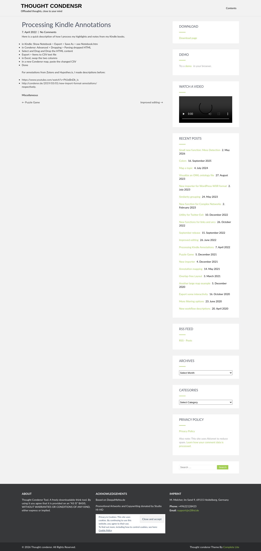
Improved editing (151, 102)
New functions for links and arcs (197, 221)
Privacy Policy (187, 431)
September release (189, 232)
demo (188, 66)
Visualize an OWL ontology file (196, 175)
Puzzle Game (31, 102)
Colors (183, 160)
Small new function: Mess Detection (199, 150)
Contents (231, 8)
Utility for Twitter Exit (191, 214)
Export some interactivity (193, 294)
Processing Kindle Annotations (196, 247)
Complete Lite (231, 547)
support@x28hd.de (188, 510)
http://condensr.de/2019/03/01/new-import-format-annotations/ (59, 83)
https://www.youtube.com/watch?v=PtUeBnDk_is (50, 79)
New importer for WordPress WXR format (203, 185)
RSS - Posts (185, 340)
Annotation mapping (190, 268)
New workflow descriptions (194, 308)
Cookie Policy (105, 530)
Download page (188, 38)
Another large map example (194, 283)
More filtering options (191, 301)
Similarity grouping (189, 196)
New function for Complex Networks (200, 203)
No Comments (48, 32)
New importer (187, 261)
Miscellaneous (30, 95)
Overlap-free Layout (190, 276)
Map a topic (186, 168)
